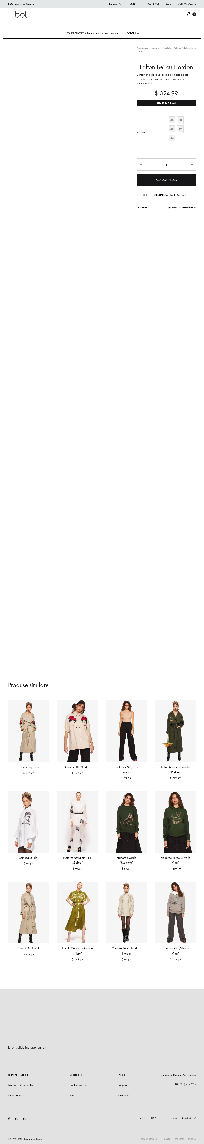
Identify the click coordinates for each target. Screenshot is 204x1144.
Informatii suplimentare (182, 207)
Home (121, 1074)
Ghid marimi (166, 103)
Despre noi (153, 4)
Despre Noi (75, 1074)
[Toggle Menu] (10, 14)
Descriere (142, 207)
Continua (134, 33)
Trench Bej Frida (29, 767)
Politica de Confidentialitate (23, 1085)
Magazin (155, 48)
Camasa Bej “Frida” (77, 767)
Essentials (166, 48)
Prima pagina (142, 48)
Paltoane (177, 48)
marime (141, 132)
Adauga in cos (166, 179)
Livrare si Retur (16, 1095)
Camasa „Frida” (29, 858)
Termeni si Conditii (18, 1074)
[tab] (142, 208)
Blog (168, 4)
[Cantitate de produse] (166, 164)
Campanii (123, 1095)
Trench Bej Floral (28, 948)
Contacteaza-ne (187, 4)
